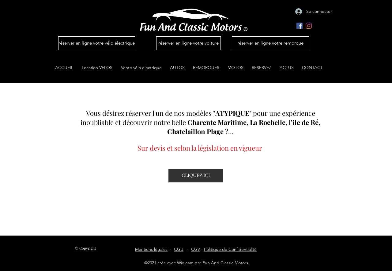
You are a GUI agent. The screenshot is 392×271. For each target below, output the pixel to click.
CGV (195, 249)
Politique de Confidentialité (230, 249)
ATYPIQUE (232, 113)
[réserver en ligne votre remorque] (270, 43)
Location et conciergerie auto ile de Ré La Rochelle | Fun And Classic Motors (196, 99)
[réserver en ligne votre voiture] (188, 43)
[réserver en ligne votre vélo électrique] (96, 43)
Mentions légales (151, 249)
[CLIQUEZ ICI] (195, 175)
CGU (178, 249)
